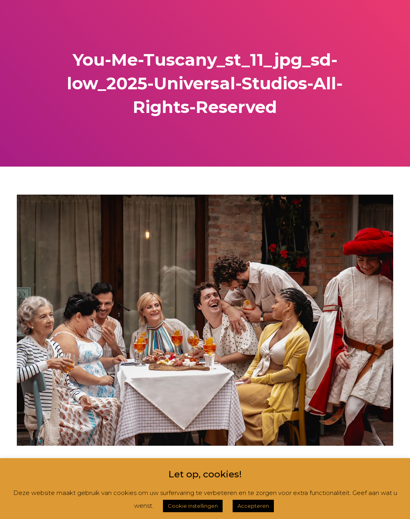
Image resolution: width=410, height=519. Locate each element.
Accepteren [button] (253, 506)
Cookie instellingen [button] (193, 506)
